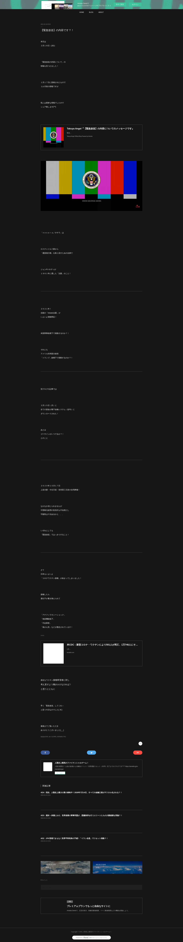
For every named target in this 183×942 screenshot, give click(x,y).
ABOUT (101, 12)
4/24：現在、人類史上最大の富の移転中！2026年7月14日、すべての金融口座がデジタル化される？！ (81, 792)
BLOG (91, 12)
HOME (81, 12)
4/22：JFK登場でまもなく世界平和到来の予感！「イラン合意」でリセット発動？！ (74, 838)
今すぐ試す (120, 4)
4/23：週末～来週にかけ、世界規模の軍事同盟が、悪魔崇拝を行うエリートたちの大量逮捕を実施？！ (81, 815)
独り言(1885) (52, 736)
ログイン (135, 4)
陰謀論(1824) (44, 736)
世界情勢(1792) (61, 736)
